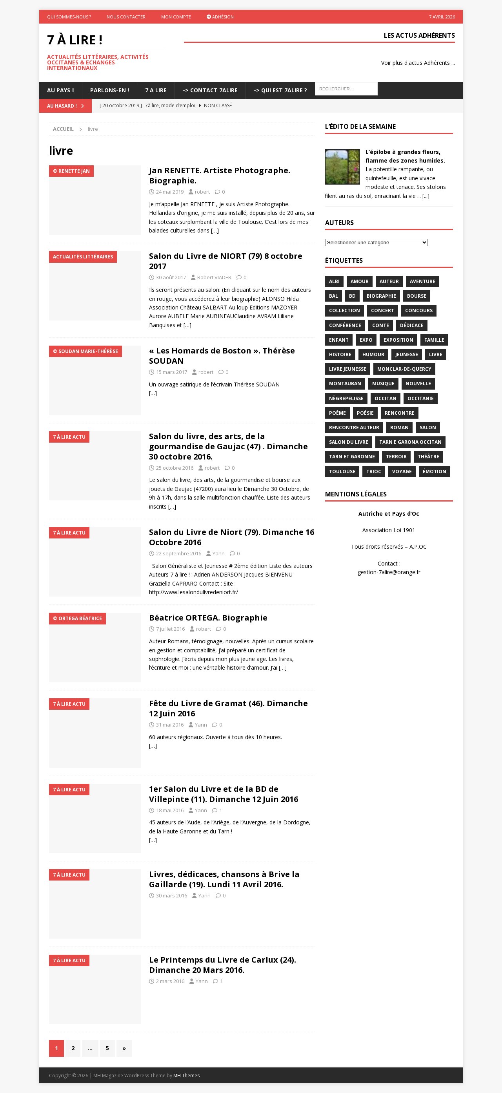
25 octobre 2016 (174, 467)
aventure (422, 281)
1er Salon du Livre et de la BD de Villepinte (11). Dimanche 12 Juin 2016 (223, 794)
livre (435, 354)
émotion (434, 471)
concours (419, 310)
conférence (345, 325)
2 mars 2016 (170, 981)
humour (373, 354)
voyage (402, 471)
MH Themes (186, 1075)
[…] (215, 230)
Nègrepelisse (346, 398)
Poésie (365, 413)
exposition (398, 340)
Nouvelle (418, 383)
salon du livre (348, 442)
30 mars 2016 (171, 895)
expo (366, 340)
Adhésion (220, 17)
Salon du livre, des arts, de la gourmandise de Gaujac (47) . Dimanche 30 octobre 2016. (228, 446)
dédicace (412, 325)
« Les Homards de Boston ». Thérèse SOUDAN (222, 355)
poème (337, 413)
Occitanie (420, 398)
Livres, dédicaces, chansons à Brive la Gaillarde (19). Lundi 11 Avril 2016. (224, 879)
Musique (383, 383)
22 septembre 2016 (178, 553)
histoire (340, 354)
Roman (399, 427)
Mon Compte (176, 17)
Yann (219, 553)
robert (202, 191)
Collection (344, 310)
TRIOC (373, 471)
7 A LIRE (156, 90)
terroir (396, 456)
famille (434, 340)
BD (352, 296)
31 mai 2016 (170, 724)
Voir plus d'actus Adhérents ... (418, 62)
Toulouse (342, 471)
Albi (334, 281)
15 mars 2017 (171, 371)
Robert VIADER (214, 277)
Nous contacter (126, 17)
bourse (416, 296)
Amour (360, 281)
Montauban (345, 383)
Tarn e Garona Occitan (410, 442)
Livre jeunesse (347, 369)
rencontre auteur (354, 427)
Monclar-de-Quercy (404, 369)
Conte (380, 325)
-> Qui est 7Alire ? (280, 90)
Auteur (389, 281)
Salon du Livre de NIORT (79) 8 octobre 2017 (225, 261)
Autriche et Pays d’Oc (388, 513)
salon (428, 427)
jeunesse (406, 354)
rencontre (400, 413)
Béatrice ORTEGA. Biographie (208, 617)
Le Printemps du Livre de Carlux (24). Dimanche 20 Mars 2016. (222, 964)
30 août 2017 (171, 277)
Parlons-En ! (109, 90)
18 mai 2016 (170, 810)
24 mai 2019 (170, 191)
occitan (386, 398)
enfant (339, 340)
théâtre (428, 456)
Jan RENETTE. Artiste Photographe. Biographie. (219, 175)
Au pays (58, 90)
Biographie (381, 296)
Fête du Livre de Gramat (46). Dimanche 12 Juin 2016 (228, 708)
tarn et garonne (352, 456)
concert (382, 310)
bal (333, 296)
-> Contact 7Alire (210, 90)
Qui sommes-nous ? (69, 17)
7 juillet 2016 (170, 628)
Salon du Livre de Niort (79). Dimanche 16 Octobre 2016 (231, 537)
